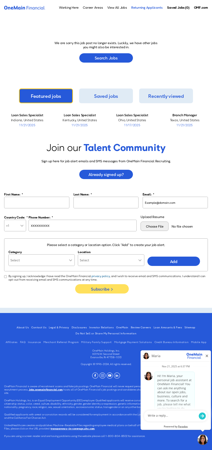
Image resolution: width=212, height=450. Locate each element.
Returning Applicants (147, 7)
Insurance (34, 342)
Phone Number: (41, 217)
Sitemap (189, 327)
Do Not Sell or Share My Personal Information (106, 333)
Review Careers (141, 327)
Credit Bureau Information (171, 342)
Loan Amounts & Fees (168, 327)
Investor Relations (101, 327)
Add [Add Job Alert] (173, 261)
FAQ (23, 342)
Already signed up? (106, 174)
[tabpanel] (106, 120)
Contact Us (38, 327)
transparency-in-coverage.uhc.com (73, 428)
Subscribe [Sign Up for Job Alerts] (100, 288)
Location (84, 252)
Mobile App (198, 342)
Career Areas (93, 7)
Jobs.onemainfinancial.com (46, 389)
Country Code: (16, 217)
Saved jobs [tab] (106, 96)
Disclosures (79, 327)
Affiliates (12, 342)
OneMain (122, 327)
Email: (148, 194)
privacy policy (101, 276)
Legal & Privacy (59, 327)
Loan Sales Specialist (27, 115)
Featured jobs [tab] (46, 96)
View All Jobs (117, 7)
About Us (23, 327)
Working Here (69, 7)
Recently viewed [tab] (166, 96)
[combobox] (111, 260)
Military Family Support (96, 342)
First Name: (13, 194)
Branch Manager (184, 115)
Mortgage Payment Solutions (133, 342)
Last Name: (82, 194)
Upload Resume (152, 217)
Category (15, 252)
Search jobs (106, 57)
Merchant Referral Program (61, 342)
